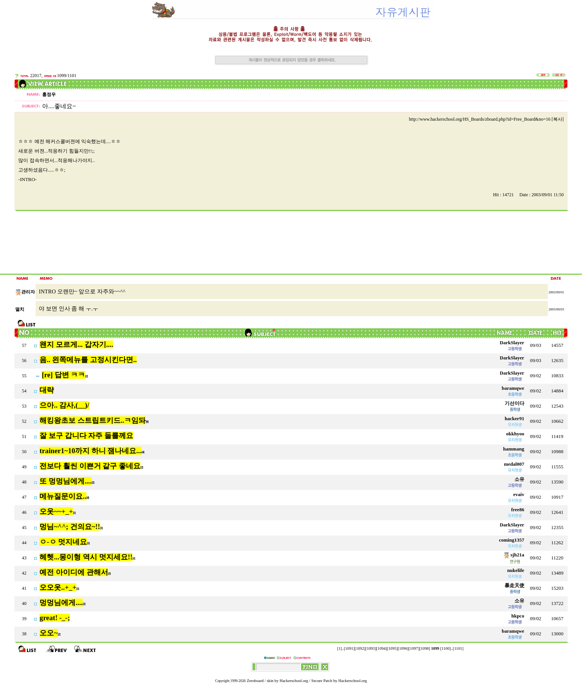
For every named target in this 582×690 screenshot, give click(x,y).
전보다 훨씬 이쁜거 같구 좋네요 (89, 466)
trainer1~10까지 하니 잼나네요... (90, 451)
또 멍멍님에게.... (65, 481)
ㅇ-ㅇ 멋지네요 (63, 542)
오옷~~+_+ (56, 511)
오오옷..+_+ (57, 587)
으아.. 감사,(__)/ (64, 405)
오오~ (48, 633)
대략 (46, 390)
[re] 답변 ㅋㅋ (63, 375)
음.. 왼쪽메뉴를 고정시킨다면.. (88, 360)
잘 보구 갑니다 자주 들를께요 (86, 436)
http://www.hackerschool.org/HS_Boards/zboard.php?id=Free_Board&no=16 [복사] (486, 119)
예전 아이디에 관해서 (73, 572)
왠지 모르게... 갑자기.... (76, 344)
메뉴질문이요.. (62, 496)
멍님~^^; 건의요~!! (69, 527)
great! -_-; (54, 618)
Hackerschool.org (294, 681)
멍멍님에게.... (61, 603)
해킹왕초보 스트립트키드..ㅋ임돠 (92, 420)
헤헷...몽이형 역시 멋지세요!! (85, 557)
